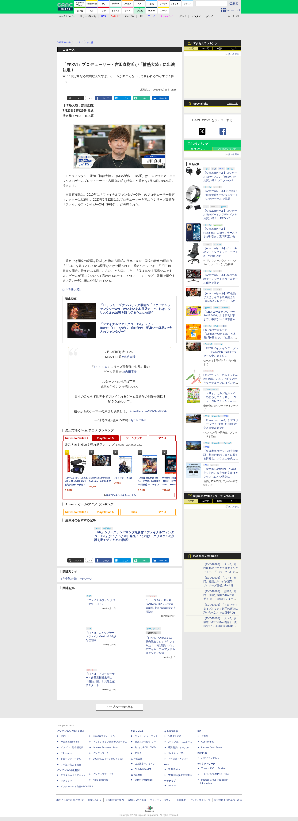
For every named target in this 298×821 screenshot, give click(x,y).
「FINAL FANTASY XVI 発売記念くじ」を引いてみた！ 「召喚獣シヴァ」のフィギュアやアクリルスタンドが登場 (161, 645)
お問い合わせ (94, 800)
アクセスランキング (205, 43)
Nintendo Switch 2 (76, 438)
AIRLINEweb (174, 736)
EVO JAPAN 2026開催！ (206, 556)
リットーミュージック (146, 736)
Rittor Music (137, 731)
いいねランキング (227, 148)
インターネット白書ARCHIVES (77, 786)
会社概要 (181, 800)
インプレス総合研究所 (72, 747)
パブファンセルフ (210, 758)
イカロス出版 (171, 731)
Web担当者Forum (70, 741)
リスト (89, 98)
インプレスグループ (200, 800)
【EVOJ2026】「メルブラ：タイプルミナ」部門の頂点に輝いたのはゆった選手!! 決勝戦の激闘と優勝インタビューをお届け (220, 612)
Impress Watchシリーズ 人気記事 (213, 496)
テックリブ (170, 780)
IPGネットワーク (206, 763)
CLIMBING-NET (143, 769)
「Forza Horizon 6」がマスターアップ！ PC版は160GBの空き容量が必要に (220, 424)
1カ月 (234, 48)
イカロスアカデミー (178, 759)
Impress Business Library (106, 747)
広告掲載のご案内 (114, 800)
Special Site (200, 103)
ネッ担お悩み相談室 (71, 764)
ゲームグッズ (134, 438)
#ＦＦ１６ (101, 366)
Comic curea (207, 741)
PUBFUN (202, 753)
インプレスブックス (103, 774)
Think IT (65, 736)
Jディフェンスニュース (180, 741)
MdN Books (174, 769)
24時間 (205, 48)
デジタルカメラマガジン (73, 775)
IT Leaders (66, 753)
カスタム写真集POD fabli (215, 774)
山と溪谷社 (136, 759)
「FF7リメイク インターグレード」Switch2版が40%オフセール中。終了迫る (220, 352)
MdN (166, 764)
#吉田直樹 (130, 371)
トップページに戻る (119, 707)
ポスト (78, 98)
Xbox (134, 512)
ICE (199, 731)
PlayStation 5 (105, 438)
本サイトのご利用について (70, 800)
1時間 (191, 48)
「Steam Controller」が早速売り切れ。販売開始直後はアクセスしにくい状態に (220, 472)
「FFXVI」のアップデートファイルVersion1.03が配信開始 (101, 636)
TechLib (172, 785)
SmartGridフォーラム (104, 736)
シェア (106, 98)
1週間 (220, 48)
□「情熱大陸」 (73, 289)
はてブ (125, 98)
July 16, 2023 (137, 420)
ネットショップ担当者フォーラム (110, 741)
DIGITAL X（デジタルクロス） (108, 759)
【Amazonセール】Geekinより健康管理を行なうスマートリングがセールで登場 (220, 195)
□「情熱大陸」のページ (76, 578)
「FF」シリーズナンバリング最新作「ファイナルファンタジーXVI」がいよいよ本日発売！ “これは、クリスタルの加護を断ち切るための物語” (135, 308)
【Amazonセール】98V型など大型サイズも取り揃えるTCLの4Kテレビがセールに (219, 297)
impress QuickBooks (211, 747)
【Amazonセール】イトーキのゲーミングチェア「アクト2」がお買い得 (220, 252)
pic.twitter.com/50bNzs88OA (148, 411)
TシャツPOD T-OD (145, 747)
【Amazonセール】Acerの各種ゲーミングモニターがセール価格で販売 (220, 279)
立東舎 (138, 753)
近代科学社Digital (143, 780)
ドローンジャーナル (71, 759)
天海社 (204, 736)
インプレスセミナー (103, 753)
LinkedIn (163, 98)
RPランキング (198, 148)
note (144, 98)
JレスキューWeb (176, 753)
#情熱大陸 (129, 356)
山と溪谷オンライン (145, 763)
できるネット (67, 780)
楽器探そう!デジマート (146, 741)
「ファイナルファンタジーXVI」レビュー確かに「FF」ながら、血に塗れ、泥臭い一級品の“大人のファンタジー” (136, 327)
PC (141, 16)
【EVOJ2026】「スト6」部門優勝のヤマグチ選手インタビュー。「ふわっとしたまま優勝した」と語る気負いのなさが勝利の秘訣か (220, 572)
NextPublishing (100, 780)
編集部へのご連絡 (137, 800)
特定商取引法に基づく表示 (228, 800)
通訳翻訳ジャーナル (178, 747)
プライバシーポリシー (161, 800)
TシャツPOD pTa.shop (213, 768)
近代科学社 (136, 775)
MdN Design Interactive (180, 775)
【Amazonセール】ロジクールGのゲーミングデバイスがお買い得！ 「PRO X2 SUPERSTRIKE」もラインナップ (220, 218)
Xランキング (200, 143)
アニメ (162, 438)
